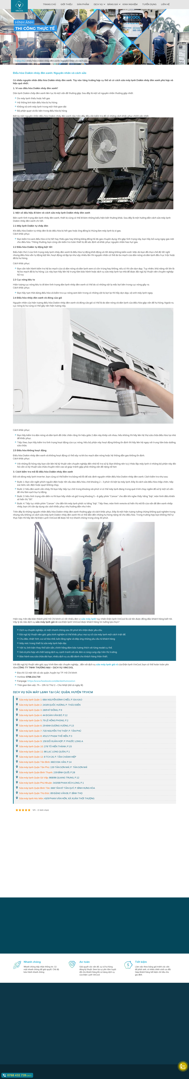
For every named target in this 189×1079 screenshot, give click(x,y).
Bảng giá (112, 4)
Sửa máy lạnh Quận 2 (30, 704)
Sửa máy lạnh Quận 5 (30, 720)
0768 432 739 (16, 1075)
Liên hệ (165, 4)
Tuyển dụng (149, 4)
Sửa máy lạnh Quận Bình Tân (34, 788)
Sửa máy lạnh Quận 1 (30, 699)
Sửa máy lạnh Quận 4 (30, 715)
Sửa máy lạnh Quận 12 (31, 756)
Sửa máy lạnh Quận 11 (31, 751)
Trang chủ (49, 4)
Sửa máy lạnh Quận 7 (30, 730)
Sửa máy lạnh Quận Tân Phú (34, 767)
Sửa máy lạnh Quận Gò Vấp (33, 777)
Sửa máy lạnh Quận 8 (30, 736)
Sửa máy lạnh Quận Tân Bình (34, 762)
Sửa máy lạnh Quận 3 (30, 710)
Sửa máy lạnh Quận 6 (30, 725)
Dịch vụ (98, 4)
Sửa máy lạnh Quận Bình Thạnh (35, 772)
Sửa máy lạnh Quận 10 (31, 746)
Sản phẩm (83, 4)
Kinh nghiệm (130, 4)
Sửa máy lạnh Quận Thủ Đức (34, 793)
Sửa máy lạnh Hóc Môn (31, 798)
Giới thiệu (66, 4)
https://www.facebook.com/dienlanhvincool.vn (51, 681)
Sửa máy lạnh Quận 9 (30, 741)
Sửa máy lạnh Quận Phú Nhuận (35, 782)
